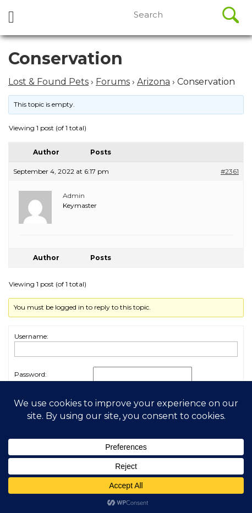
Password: (30, 374)
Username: (31, 336)
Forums (113, 81)
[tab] (11, 17)
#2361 (230, 171)
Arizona (153, 81)
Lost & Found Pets (48, 81)
